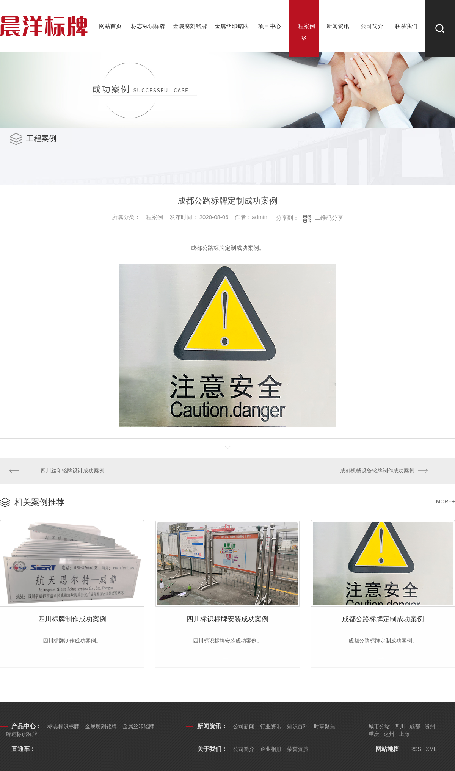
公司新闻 (243, 727)
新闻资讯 (337, 26)
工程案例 (303, 26)
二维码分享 (329, 218)
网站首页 (110, 26)
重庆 (374, 735)
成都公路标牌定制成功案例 (383, 620)
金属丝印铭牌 (232, 26)
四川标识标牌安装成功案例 (227, 620)
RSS (415, 750)
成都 (415, 727)
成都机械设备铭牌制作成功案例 (377, 471)
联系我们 (406, 26)
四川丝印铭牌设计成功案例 (73, 471)
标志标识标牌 (148, 26)
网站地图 (387, 750)
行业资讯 (270, 727)
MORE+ (445, 502)
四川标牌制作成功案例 (72, 620)
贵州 (430, 727)
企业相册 (270, 750)
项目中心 (269, 26)
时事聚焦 (324, 727)
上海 (404, 735)
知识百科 (297, 727)
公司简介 (372, 26)
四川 (399, 727)
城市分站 (379, 727)
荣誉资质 (297, 750)
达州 (389, 735)
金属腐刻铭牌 (190, 26)
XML (431, 750)
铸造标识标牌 (22, 735)
